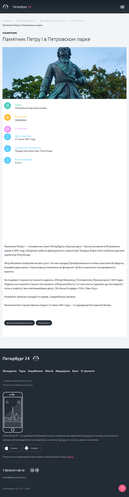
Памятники (21, 119)
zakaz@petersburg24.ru (14, 477)
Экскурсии (10, 371)
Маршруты (63, 371)
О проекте (88, 371)
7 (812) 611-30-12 (14, 470)
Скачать (14, 448)
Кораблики (35, 371)
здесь (70, 456)
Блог (75, 371)
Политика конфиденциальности (18, 384)
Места (49, 371)
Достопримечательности (19, 322)
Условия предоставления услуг (17, 380)
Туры (22, 371)
